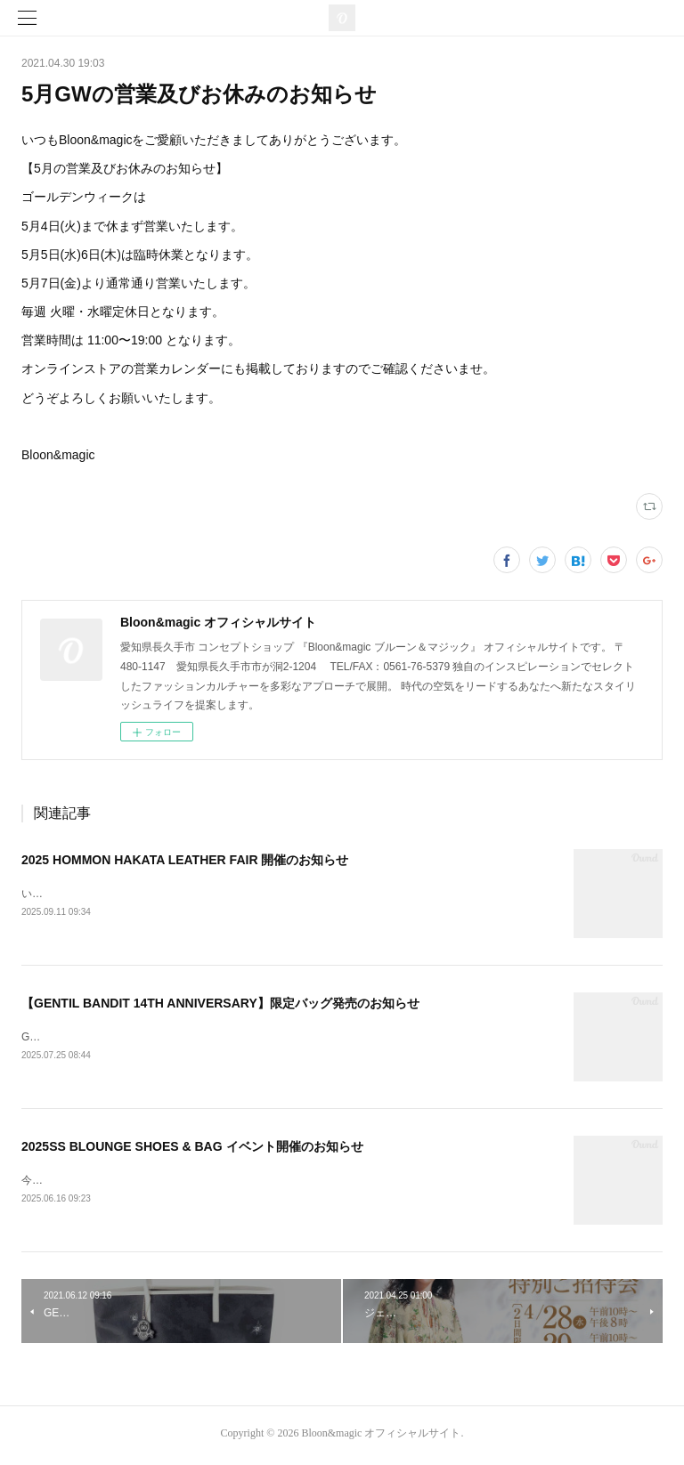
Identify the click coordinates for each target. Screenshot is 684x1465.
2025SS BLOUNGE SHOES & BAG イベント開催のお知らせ (192, 1149)
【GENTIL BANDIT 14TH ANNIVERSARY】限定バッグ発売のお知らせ (220, 1004)
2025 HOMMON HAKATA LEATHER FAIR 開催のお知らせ (184, 860)
